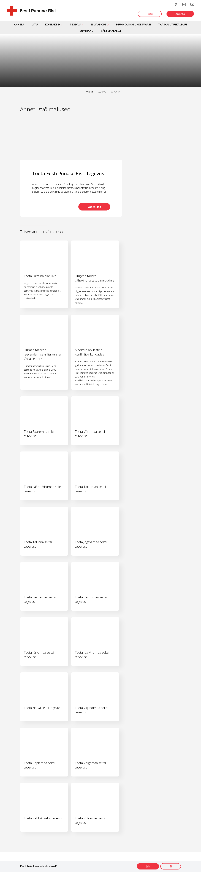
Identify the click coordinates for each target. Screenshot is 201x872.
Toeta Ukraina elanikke (40, 276)
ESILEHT (89, 92)
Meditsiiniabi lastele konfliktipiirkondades (89, 352)
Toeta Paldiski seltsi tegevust (44, 818)
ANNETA (102, 92)
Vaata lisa (94, 207)
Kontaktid (52, 24)
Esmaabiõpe (98, 24)
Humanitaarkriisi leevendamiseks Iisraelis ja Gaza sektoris (42, 354)
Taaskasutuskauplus (172, 24)
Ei (170, 866)
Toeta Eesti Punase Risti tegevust (69, 173)
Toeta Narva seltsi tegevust (43, 708)
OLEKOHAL (116, 92)
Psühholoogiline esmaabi (133, 24)
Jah (148, 866)
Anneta (19, 24)
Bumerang (86, 31)
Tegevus (75, 24)
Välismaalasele (111, 31)
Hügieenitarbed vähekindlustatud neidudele (94, 278)
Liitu (35, 24)
